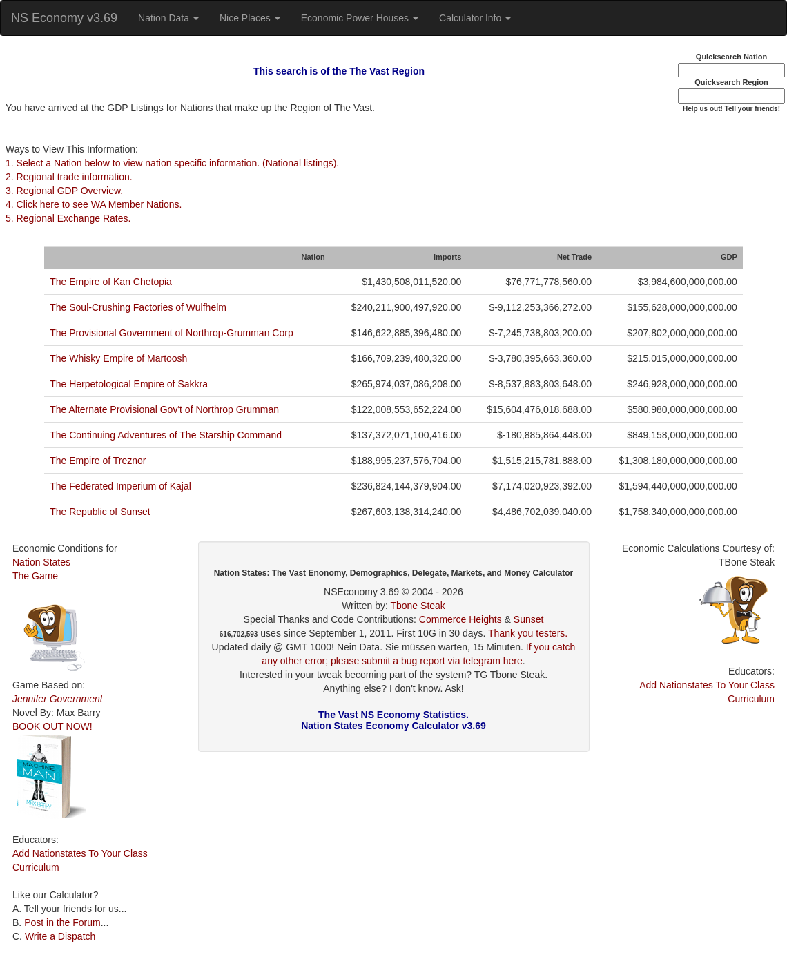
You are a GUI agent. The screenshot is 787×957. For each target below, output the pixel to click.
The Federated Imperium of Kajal (120, 486)
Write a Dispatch (60, 936)
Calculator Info (475, 17)
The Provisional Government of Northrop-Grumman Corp (171, 332)
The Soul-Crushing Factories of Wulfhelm (138, 307)
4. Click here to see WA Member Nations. (94, 204)
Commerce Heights (460, 619)
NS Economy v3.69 (64, 18)
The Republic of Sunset (100, 511)
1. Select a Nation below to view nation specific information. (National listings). (172, 162)
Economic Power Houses (359, 17)
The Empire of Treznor (98, 460)
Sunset (529, 619)
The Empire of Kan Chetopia (111, 281)
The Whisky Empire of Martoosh (118, 358)
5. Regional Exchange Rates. (68, 218)
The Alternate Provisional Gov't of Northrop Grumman (164, 409)
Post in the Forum (62, 922)
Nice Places (250, 17)
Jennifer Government (57, 698)
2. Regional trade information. (69, 176)
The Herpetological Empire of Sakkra (129, 383)
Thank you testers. (527, 633)
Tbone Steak (417, 605)
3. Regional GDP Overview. (64, 190)
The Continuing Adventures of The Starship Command (166, 435)
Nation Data (168, 17)
